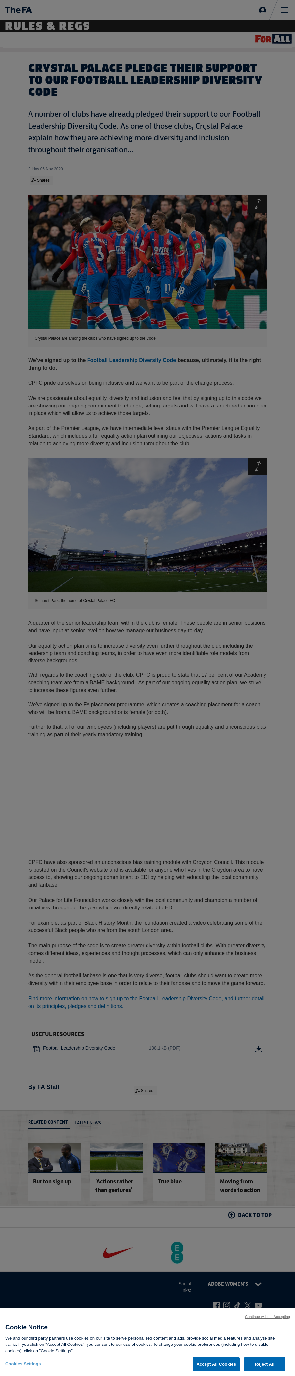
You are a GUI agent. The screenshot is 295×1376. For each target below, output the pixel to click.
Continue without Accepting (267, 1317)
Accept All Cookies (216, 1364)
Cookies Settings (23, 1363)
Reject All (264, 1364)
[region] (147, 1342)
